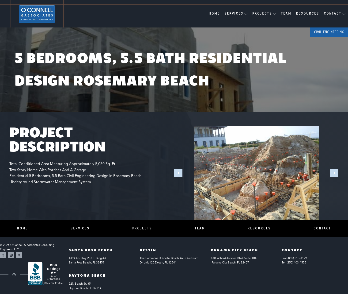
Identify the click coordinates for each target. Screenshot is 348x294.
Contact (335, 13)
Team (286, 13)
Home (214, 13)
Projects (264, 13)
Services (236, 13)
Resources (307, 13)
